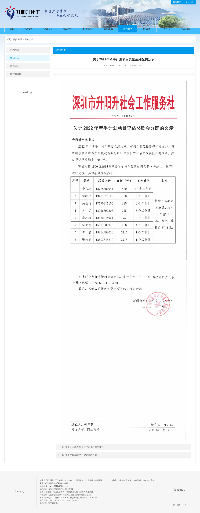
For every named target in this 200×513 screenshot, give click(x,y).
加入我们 (146, 28)
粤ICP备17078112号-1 (49, 503)
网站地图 (189, 2)
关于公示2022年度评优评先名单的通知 (84, 447)
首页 (12, 28)
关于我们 (29, 28)
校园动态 (14, 66)
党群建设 (108, 28)
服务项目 (48, 28)
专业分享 (67, 28)
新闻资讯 (127, 28)
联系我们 (177, 2)
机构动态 (14, 50)
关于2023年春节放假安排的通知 (81, 455)
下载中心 (166, 28)
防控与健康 (15, 74)
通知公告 (29, 39)
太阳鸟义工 (88, 28)
